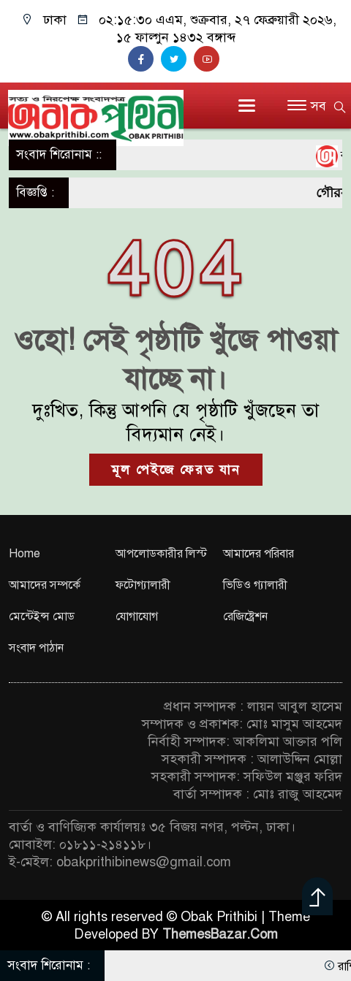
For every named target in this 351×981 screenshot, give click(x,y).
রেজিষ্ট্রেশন (245, 616)
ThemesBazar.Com (220, 934)
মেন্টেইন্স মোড (42, 616)
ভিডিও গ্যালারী (255, 585)
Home (24, 553)
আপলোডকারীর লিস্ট (161, 553)
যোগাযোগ (137, 616)
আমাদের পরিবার (258, 553)
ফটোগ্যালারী (143, 585)
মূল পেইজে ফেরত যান (176, 470)
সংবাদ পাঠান (36, 648)
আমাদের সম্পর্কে (44, 585)
